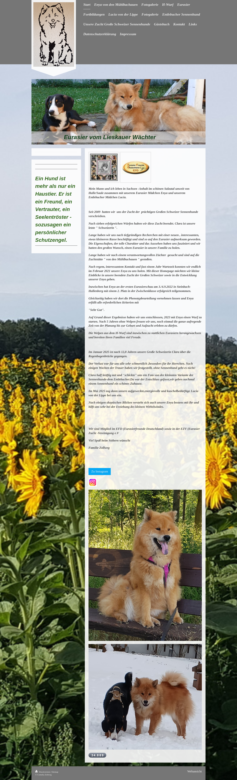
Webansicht (194, 771)
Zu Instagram (99, 471)
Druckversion (43, 772)
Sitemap (54, 772)
